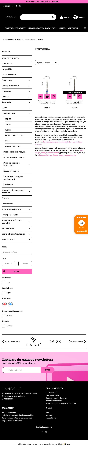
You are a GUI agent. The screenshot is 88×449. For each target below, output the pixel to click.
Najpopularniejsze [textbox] (43, 63)
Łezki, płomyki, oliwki (14, 135)
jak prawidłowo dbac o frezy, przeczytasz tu (57, 155)
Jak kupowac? (51, 393)
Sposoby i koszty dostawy (56, 398)
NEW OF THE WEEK (10, 58)
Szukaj (17, 271)
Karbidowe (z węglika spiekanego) (13, 177)
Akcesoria (16, 102)
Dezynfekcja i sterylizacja (16, 234)
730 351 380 (8, 399)
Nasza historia (52, 418)
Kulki (7, 141)
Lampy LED (7, 69)
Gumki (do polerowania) (14, 157)
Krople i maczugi (12, 146)
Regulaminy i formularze (12, 421)
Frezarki (5, 198)
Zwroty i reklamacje (54, 401)
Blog (48, 412)
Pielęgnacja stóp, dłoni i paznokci (16, 221)
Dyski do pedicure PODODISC (16, 164)
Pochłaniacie (7, 204)
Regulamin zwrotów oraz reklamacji (17, 418)
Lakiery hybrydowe (69, 28)
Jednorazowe (16, 228)
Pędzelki (16, 97)
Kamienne (8, 184)
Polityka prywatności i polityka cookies (17, 415)
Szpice (8, 119)
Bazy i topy (51, 28)
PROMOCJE (16, 63)
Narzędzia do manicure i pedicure (16, 191)
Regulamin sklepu (9, 412)
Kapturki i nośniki (11, 171)
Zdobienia (16, 91)
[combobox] (46, 62)
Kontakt (49, 415)
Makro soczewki (9, 75)
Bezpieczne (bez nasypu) (14, 152)
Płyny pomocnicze (16, 215)
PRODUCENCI (16, 239)
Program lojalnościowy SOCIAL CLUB (61, 403)
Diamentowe (16, 113)
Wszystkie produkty (16, 28)
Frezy (16, 108)
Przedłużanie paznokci (16, 209)
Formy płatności (52, 395)
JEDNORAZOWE (36, 28)
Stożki (8, 124)
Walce (8, 130)
